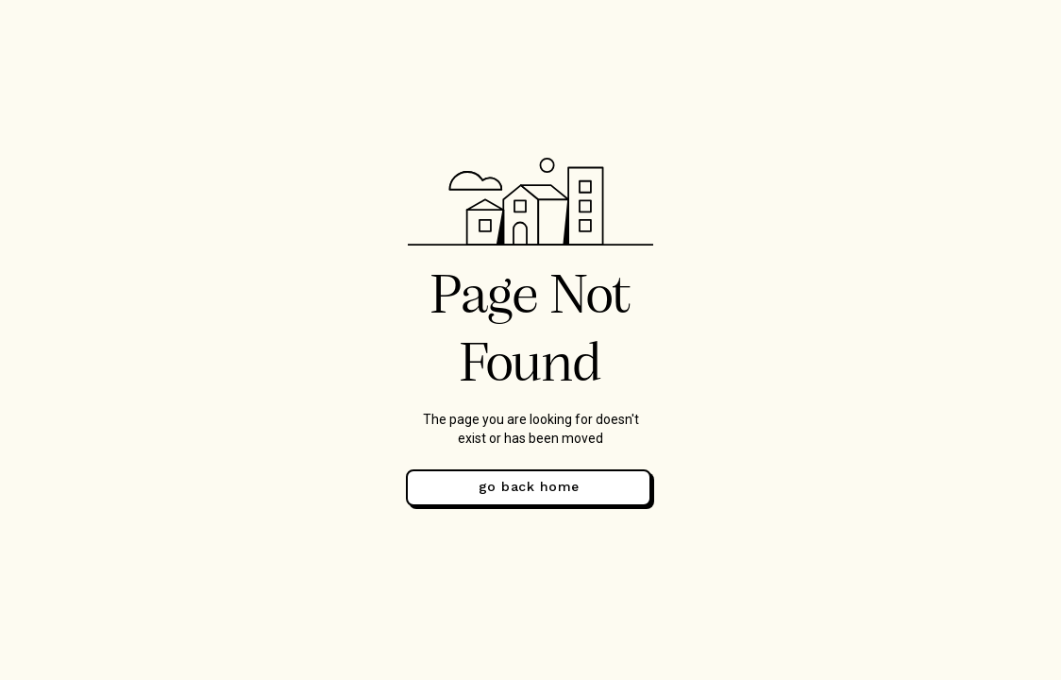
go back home (529, 486)
